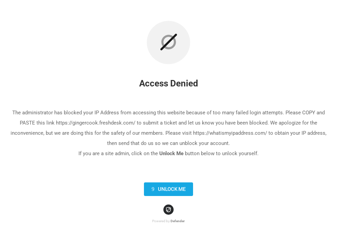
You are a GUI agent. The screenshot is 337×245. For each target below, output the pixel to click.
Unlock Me (167, 189)
